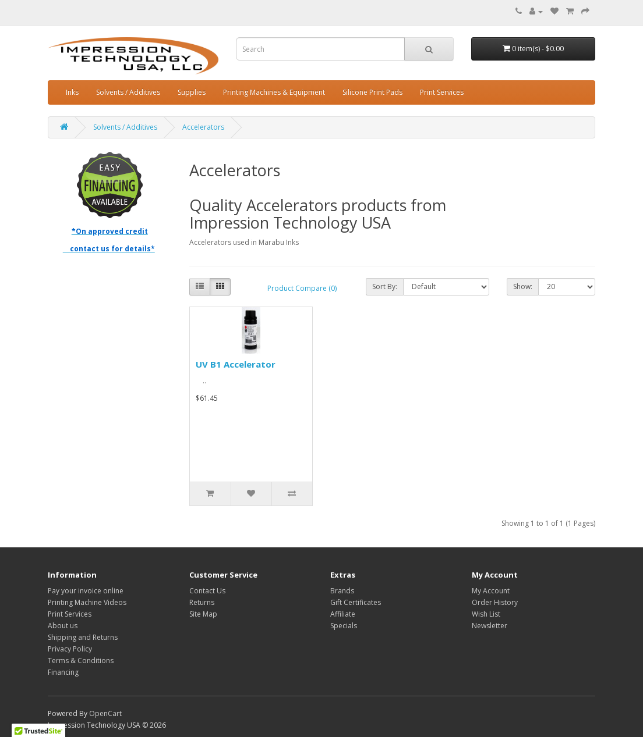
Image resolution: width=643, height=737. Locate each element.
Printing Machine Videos (87, 602)
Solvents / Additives (128, 92)
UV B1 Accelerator (235, 364)
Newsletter (489, 626)
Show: (522, 286)
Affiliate (342, 614)
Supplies (192, 92)
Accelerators (203, 127)
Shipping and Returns (83, 637)
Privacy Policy (70, 649)
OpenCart (105, 713)
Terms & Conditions (81, 660)
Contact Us (207, 591)
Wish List (486, 614)
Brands (342, 591)
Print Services (442, 92)
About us (62, 626)
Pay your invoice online (85, 591)
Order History (495, 602)
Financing (63, 672)
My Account (491, 591)
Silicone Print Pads (372, 92)
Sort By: (384, 286)
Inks (72, 92)
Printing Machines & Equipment (274, 92)
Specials (343, 626)
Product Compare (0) (302, 288)
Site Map (203, 614)
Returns (201, 602)
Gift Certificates (355, 602)
